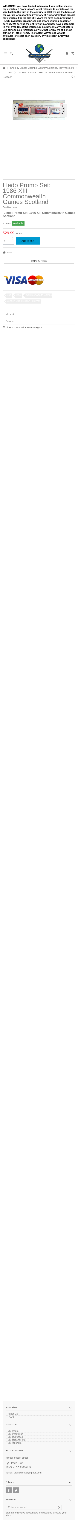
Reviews (10, 321)
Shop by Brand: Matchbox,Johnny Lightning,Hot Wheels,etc (42, 67)
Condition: (7, 207)
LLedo (10, 72)
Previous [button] (15, 110)
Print (9, 252)
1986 (18, 295)
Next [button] (63, 110)
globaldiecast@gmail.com (28, 1472)
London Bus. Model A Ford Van (23, 300)
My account (11, 1424)
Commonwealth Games (39, 295)
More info (10, 314)
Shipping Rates (39, 260)
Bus (9, 295)
